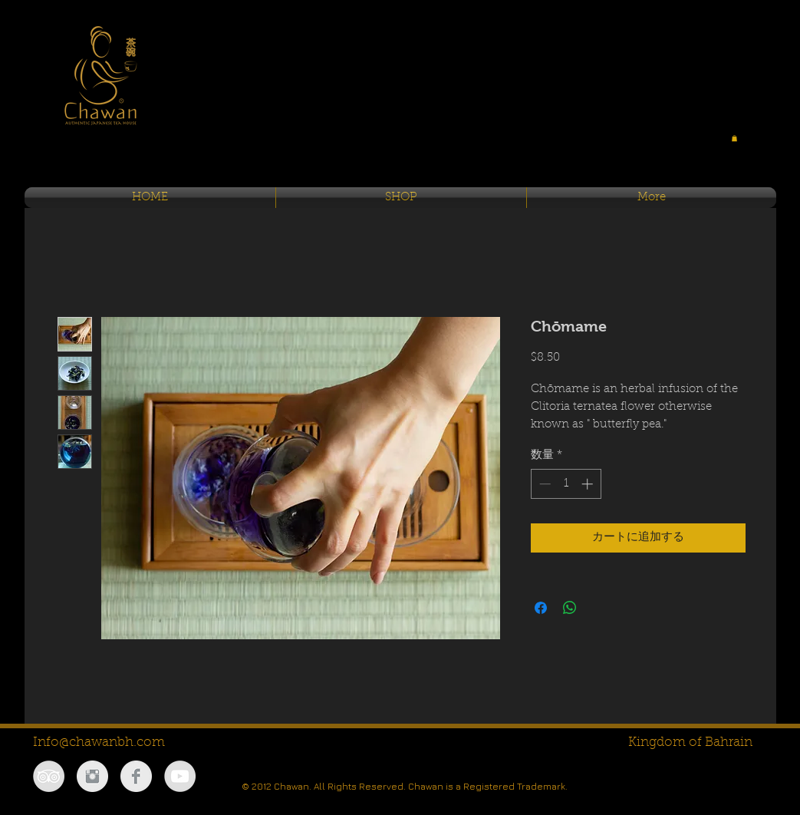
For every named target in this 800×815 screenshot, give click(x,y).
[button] (734, 138)
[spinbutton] (565, 484)
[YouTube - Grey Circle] (180, 776)
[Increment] (588, 484)
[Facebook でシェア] (541, 608)
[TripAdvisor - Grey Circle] (48, 776)
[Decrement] (543, 484)
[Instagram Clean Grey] (92, 776)
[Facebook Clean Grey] (136, 776)
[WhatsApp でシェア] (570, 608)
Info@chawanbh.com (99, 742)
